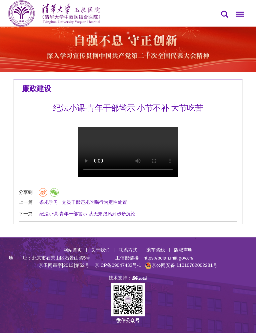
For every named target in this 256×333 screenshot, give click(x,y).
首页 (7, 27)
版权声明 (183, 250)
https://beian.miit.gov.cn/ (168, 258)
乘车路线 (155, 250)
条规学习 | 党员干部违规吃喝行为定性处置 (83, 202)
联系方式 (128, 250)
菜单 (238, 15)
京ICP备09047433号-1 (118, 265)
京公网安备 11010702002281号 (181, 265)
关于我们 (100, 250)
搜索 (224, 14)
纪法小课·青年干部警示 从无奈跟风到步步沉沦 (87, 213)
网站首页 (72, 250)
